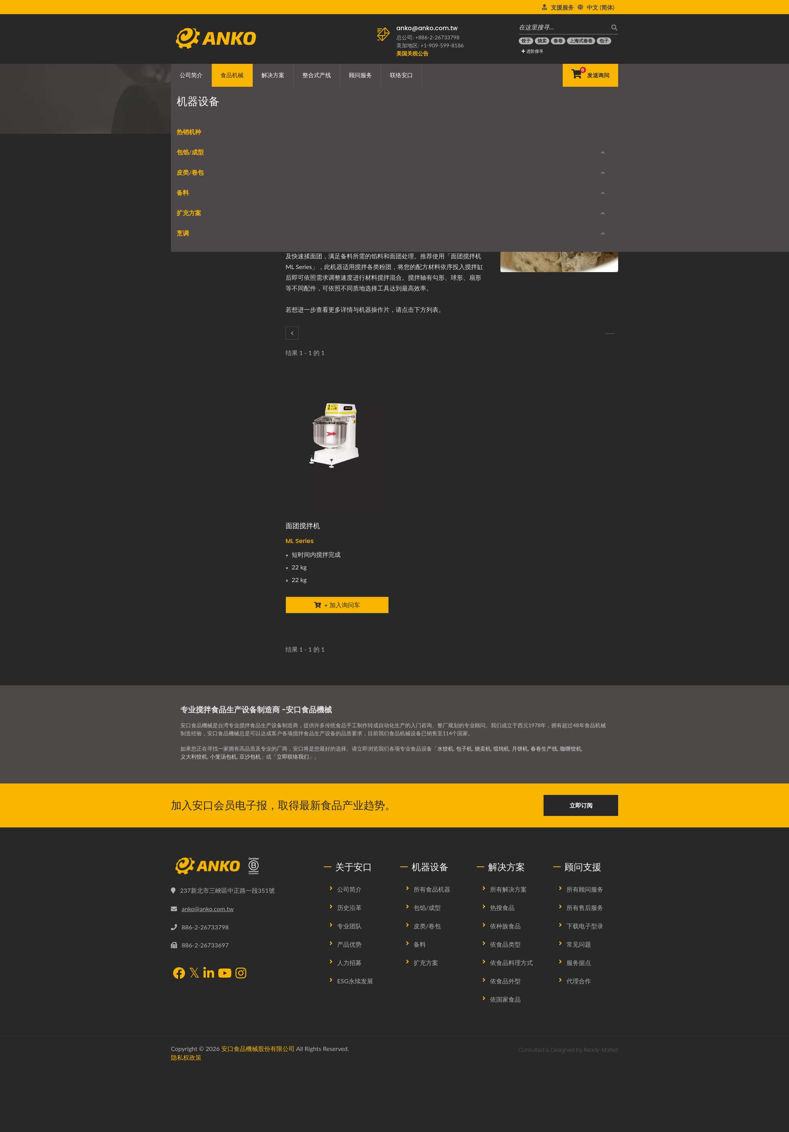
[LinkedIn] (327, 197)
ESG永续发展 (355, 1026)
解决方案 (272, 75)
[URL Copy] (357, 197)
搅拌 (278, 120)
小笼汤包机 (223, 802)
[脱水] (292, 333)
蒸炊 (184, 625)
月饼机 (520, 794)
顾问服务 (360, 75)
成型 (184, 240)
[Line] (337, 197)
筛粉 (184, 423)
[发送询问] (590, 75)
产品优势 (349, 990)
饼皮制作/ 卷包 (196, 313)
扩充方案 (183, 444)
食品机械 (232, 75)
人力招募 (349, 1008)
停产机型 (194, 694)
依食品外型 (505, 1026)
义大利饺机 (193, 802)
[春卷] (558, 41)
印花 (184, 533)
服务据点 (579, 1008)
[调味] (610, 333)
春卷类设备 (192, 295)
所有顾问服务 (585, 935)
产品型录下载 (198, 667)
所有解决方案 (508, 935)
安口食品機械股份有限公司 (258, 1094)
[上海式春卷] (581, 41)
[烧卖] (542, 41)
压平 (184, 515)
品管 (184, 570)
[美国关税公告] (412, 53)
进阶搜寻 (532, 51)
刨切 (184, 350)
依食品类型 (505, 990)
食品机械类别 (229, 120)
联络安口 (401, 75)
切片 (184, 552)
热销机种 (183, 203)
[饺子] (526, 41)
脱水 (184, 368)
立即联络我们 (293, 802)
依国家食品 (505, 1045)
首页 (199, 120)
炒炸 (184, 607)
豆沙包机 (250, 802)
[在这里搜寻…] (563, 27)
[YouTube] (225, 1020)
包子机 (464, 794)
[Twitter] (317, 197)
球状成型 (189, 258)
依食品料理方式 (511, 1008)
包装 (184, 497)
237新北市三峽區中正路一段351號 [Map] (227, 936)
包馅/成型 (184, 223)
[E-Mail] (347, 197)
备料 (260, 120)
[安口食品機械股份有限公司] (241, 912)
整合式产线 (316, 75)
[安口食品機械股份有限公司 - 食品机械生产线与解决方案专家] (216, 36)
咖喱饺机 (570, 794)
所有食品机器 (432, 935)
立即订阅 (581, 851)
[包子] (604, 41)
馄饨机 (501, 794)
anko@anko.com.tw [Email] (208, 954)
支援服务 (562, 7)
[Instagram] (240, 1020)
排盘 (184, 460)
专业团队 (349, 971)
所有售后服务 (585, 953)
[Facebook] (306, 197)
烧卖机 (483, 794)
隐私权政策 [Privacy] (186, 1103)
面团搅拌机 (303, 525)
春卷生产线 (544, 794)
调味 (184, 405)
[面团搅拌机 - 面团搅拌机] (337, 446)
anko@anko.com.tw (427, 28)
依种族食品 (505, 971)
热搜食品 (502, 953)
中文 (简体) (600, 7)
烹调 (177, 590)
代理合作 (579, 1026)
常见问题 (579, 990)
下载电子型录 (585, 971)
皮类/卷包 (184, 278)
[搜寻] (612, 27)
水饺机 (445, 794)
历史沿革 (349, 953)
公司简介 (191, 75)
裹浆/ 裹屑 (191, 478)
